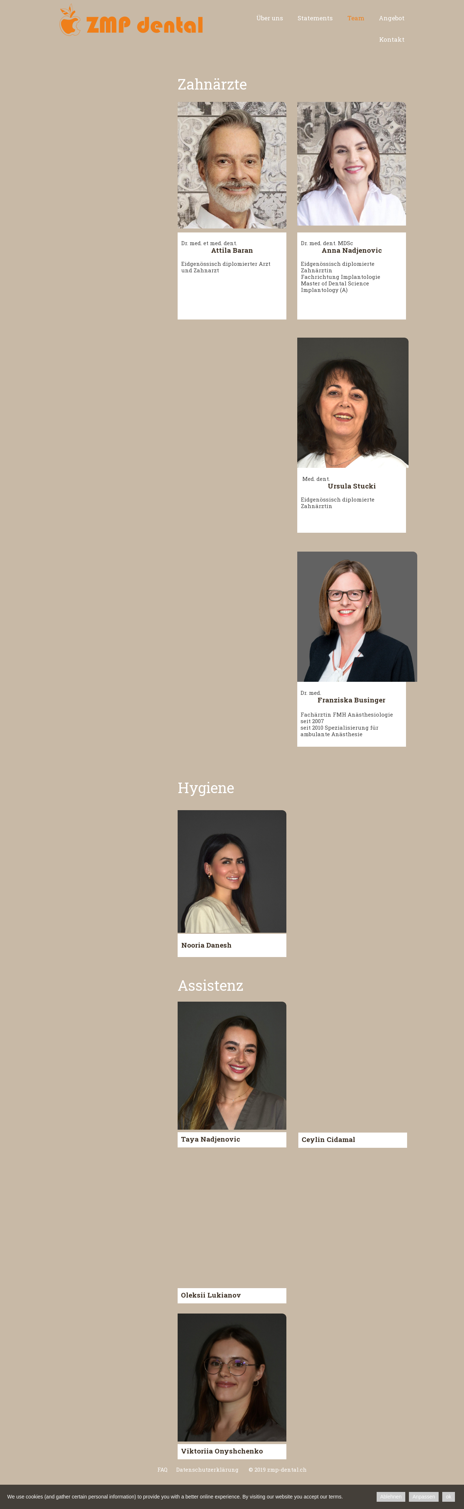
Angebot (392, 18)
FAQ (162, 1469)
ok (448, 1497)
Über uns (269, 18)
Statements (315, 18)
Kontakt (392, 39)
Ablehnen (391, 1497)
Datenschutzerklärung (207, 1469)
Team (355, 18)
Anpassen (424, 1497)
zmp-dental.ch (287, 1469)
